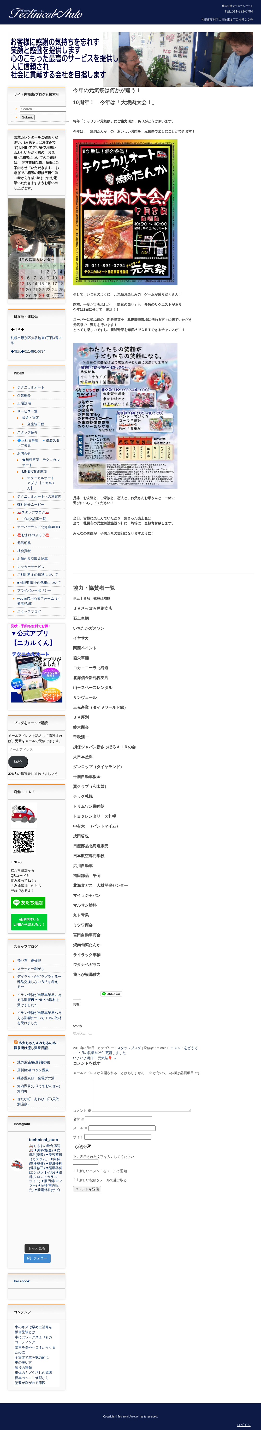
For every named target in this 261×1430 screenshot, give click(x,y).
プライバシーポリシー (34, 590)
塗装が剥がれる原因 (30, 1383)
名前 (78, 1125)
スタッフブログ (129, 1047)
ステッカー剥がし (30, 969)
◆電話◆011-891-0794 (28, 351)
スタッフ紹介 (27, 432)
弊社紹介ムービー (30, 504)
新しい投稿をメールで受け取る (103, 1186)
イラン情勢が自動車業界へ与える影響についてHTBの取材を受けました (39, 1018)
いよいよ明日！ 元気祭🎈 (94, 1057)
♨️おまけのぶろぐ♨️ (33, 535)
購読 (18, 762)
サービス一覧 (27, 411)
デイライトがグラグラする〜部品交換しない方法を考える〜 (39, 982)
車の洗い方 (23, 1362)
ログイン (244, 1425)
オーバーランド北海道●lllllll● (39, 527)
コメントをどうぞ (184, 1047)
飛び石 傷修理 (29, 961)
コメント (82, 1116)
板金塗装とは (25, 1332)
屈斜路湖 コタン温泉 (33, 1070)
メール (80, 1134)
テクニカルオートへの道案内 (39, 496)
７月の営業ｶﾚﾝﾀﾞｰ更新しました (99, 1052)
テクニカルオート (30, 387)
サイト (78, 1143)
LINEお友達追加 (34, 471)
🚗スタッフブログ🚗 (33, 512)
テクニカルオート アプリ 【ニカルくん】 (41, 483)
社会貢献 (24, 551)
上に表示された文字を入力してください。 (105, 1162)
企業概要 (24, 395)
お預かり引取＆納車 (32, 559)
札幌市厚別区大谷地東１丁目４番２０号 (227, 19)
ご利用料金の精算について (37, 574)
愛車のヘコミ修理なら (32, 1378)
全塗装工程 (35, 424)
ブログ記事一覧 (34, 519)
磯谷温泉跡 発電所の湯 (36, 1078)
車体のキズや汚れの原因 (33, 1373)
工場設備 (24, 403)
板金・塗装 (30, 417)
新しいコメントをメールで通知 (103, 1177)
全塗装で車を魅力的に (32, 1357)
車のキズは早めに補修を (33, 1327)
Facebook (22, 1281)
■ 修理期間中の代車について (39, 583)
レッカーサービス (30, 567)
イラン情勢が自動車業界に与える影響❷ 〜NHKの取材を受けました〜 (39, 1000)
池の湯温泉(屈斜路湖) (33, 1062)
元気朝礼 (24, 543)
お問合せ (24, 453)
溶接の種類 (23, 1368)
